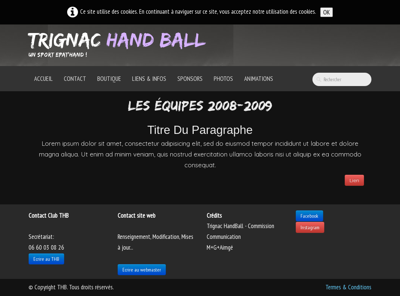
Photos (223, 79)
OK (326, 12)
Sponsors (190, 79)
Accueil (43, 79)
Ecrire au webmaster (141, 269)
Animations (258, 79)
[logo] (120, 44)
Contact (75, 79)
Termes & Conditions (348, 287)
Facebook (309, 216)
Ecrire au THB (46, 259)
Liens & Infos (149, 79)
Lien (354, 180)
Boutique (109, 79)
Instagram (310, 227)
